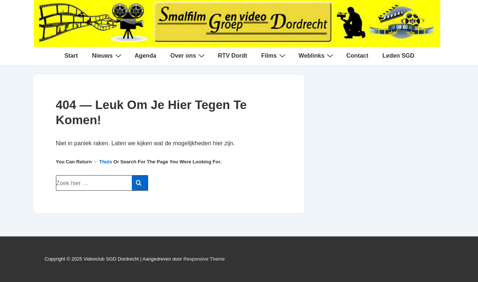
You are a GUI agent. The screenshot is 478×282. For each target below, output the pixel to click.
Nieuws (107, 55)
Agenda (145, 55)
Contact (357, 55)
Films (274, 55)
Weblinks (316, 55)
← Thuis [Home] (102, 161)
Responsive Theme (204, 259)
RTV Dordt (232, 55)
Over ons (188, 55)
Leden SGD (398, 55)
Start (71, 55)
